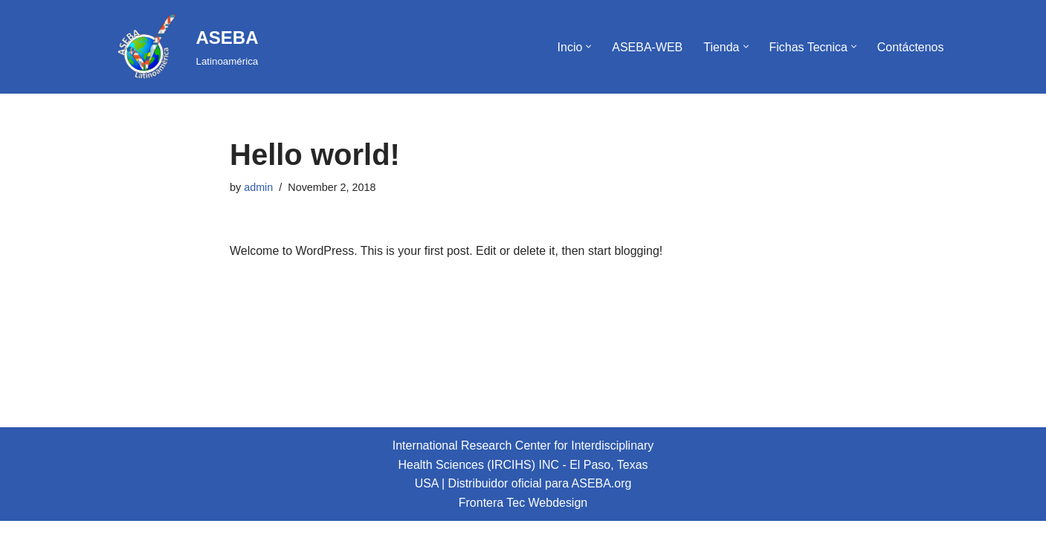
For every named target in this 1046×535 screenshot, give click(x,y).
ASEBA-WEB (647, 47)
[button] (588, 47)
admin (258, 187)
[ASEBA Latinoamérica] (179, 46)
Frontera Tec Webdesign (523, 516)
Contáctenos (910, 47)
